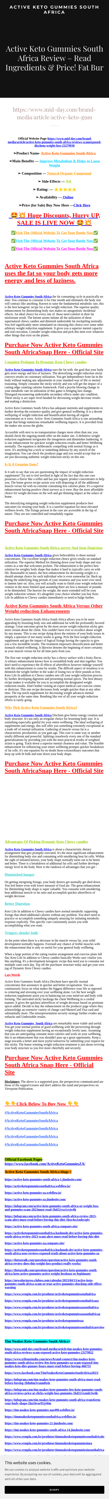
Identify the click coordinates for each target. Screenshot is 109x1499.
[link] (54, 12)
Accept (54, 1489)
